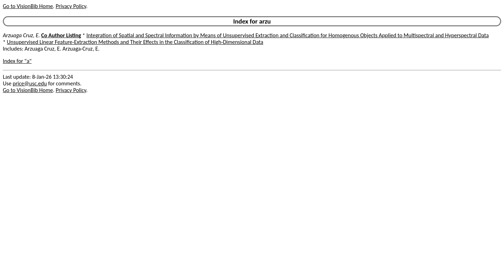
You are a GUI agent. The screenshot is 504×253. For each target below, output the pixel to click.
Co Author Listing (61, 35)
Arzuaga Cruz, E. (21, 35)
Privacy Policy (71, 6)
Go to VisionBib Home (28, 6)
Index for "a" (17, 61)
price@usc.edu (30, 83)
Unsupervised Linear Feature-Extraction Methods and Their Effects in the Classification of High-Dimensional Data (135, 42)
